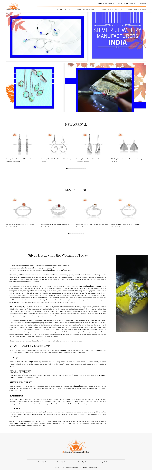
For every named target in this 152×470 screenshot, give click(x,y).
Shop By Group (63, 10)
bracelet (78, 386)
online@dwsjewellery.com (132, 3)
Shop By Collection (112, 10)
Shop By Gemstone (137, 10)
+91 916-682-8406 (106, 3)
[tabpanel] (23, 149)
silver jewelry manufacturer (58, 270)
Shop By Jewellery (86, 10)
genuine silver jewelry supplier (91, 286)
